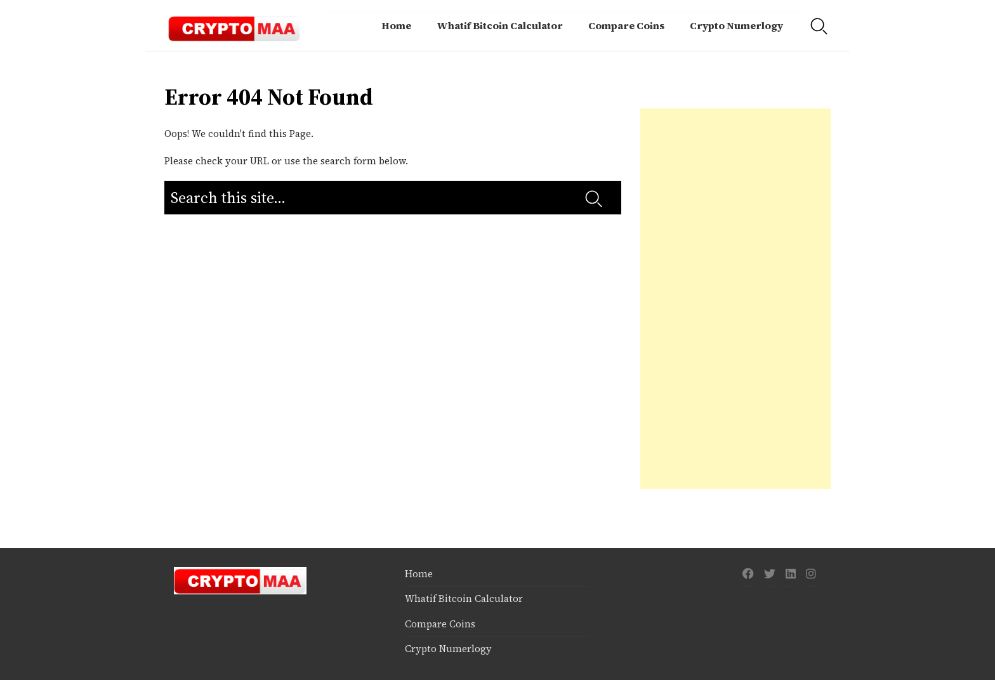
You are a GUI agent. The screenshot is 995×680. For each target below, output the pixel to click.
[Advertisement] (735, 298)
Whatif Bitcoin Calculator (500, 25)
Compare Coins (626, 25)
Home (396, 25)
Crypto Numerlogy (736, 25)
